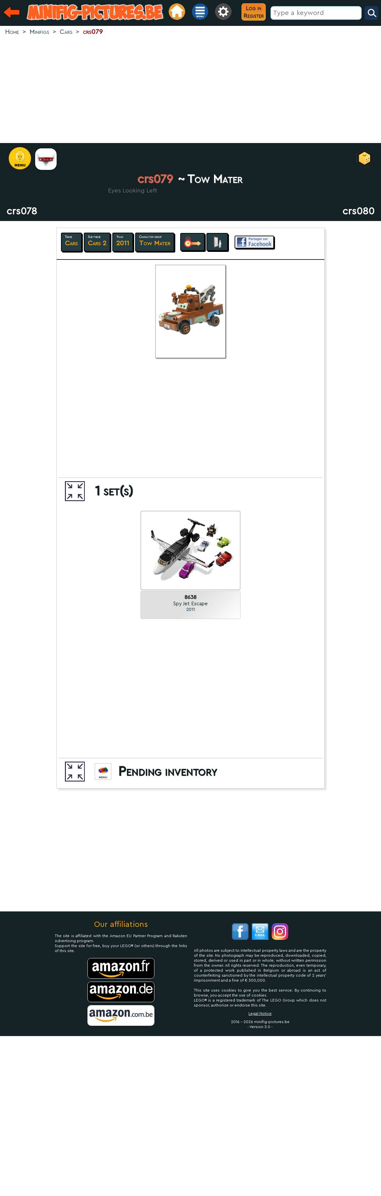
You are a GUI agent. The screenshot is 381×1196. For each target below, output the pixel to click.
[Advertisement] (190, 89)
